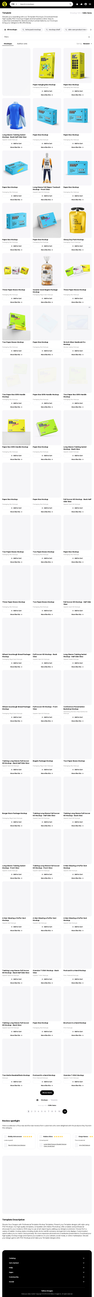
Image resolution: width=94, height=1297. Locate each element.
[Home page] (37, 1100)
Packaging (36, 87)
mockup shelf (53, 30)
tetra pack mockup (31, 30)
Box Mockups (44, 87)
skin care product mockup (77, 30)
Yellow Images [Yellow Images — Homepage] (47, 1291)
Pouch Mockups (76, 242)
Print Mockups (67, 1028)
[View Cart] (77, 4)
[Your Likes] (81, 4)
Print (65, 975)
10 (59, 1111)
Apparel (4, 140)
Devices (65, 347)
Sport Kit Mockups (43, 192)
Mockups (8, 44)
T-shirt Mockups (43, 975)
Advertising (66, 711)
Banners (73, 711)
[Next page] (64, 1111)
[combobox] (46, 4)
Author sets (22, 44)
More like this (47, 95)
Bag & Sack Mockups (46, 294)
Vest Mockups (73, 870)
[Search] (70, 4)
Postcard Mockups (72, 975)
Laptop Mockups (74, 347)
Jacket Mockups (12, 140)
